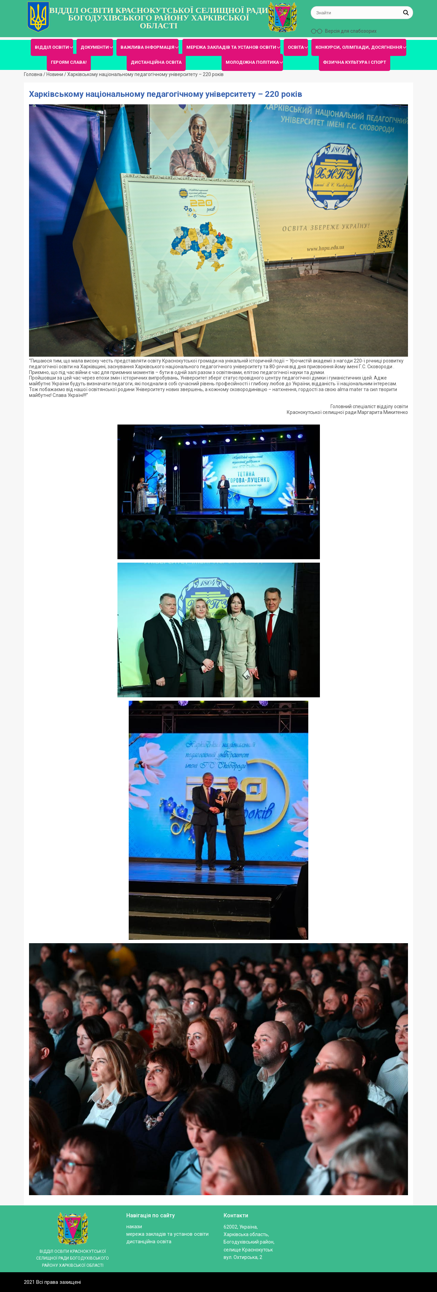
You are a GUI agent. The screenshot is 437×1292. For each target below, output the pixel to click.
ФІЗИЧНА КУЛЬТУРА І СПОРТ (354, 62)
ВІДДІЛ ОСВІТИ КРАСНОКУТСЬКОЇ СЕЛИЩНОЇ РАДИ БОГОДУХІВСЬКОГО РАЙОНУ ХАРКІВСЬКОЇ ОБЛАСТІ (158, 18)
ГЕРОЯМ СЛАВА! (69, 62)
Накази (134, 1227)
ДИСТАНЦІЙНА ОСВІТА (156, 62)
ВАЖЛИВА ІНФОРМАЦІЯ (147, 47)
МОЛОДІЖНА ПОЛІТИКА (252, 62)
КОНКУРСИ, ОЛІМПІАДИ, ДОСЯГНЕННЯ (358, 47)
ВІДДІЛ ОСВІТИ (52, 47)
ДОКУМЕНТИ (95, 47)
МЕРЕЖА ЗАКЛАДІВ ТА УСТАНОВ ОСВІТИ (231, 47)
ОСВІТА (296, 47)
